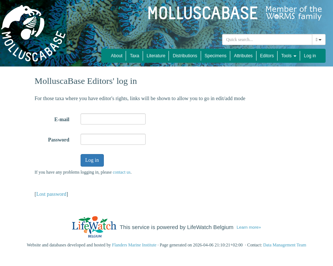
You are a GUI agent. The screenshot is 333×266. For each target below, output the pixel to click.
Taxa (134, 55)
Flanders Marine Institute (134, 245)
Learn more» (249, 227)
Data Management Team (284, 245)
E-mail (61, 119)
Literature (156, 55)
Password (58, 140)
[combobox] (267, 39)
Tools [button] (288, 55)
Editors (267, 55)
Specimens (216, 55)
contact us (121, 172)
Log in (310, 55)
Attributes (243, 55)
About (116, 55)
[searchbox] (267, 39)
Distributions (185, 55)
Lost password (51, 194)
